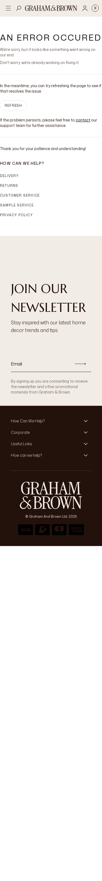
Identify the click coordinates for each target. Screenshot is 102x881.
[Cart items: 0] (95, 8)
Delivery (9, 175)
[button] (51, 421)
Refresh (13, 105)
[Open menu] (8, 8)
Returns (9, 185)
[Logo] (51, 8)
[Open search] (18, 8)
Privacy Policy (16, 215)
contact (83, 120)
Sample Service (17, 205)
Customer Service (20, 195)
